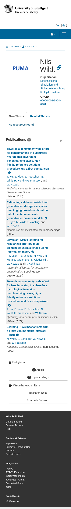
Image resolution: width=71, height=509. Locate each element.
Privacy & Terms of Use (18, 447)
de (64, 25)
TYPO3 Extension (15, 472)
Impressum (11, 443)
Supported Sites (14, 483)
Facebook (14, 501)
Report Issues (13, 454)
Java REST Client (15, 479)
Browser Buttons (14, 425)
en (58, 25)
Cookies (10, 450)
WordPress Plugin (15, 476)
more (8, 487)
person (15, 47)
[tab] (16, 116)
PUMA (9, 468)
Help (8, 429)
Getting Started (14, 421)
